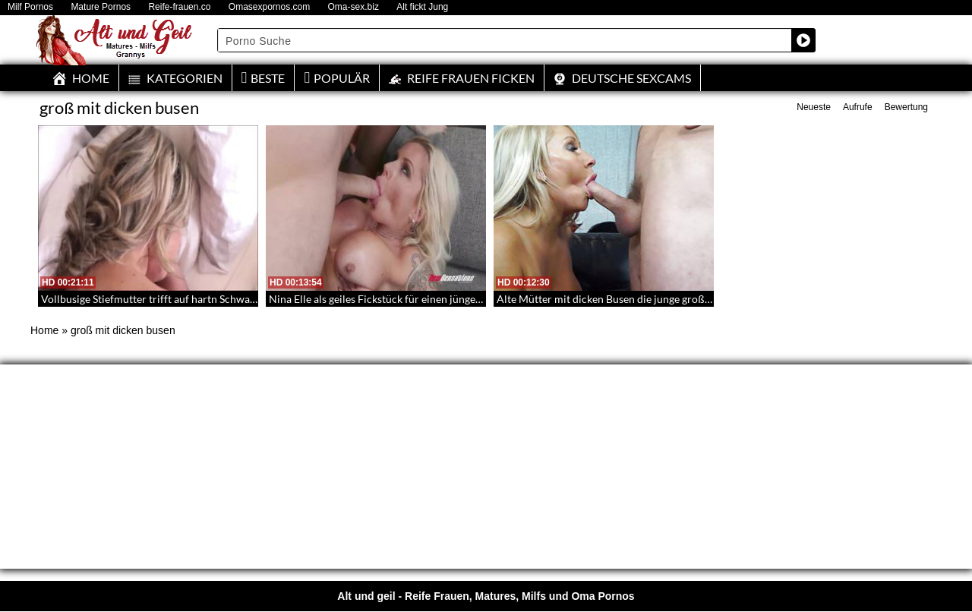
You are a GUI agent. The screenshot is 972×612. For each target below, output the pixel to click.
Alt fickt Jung (422, 7)
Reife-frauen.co (179, 7)
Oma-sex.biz (353, 7)
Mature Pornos (101, 7)
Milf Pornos (30, 7)
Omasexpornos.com (269, 7)
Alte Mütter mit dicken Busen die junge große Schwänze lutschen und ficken (674, 298)
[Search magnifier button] (803, 40)
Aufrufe (858, 107)
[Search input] (505, 40)
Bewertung (906, 107)
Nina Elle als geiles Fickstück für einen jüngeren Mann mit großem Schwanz (445, 298)
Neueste (814, 107)
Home (44, 330)
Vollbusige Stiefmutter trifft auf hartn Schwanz (150, 298)
